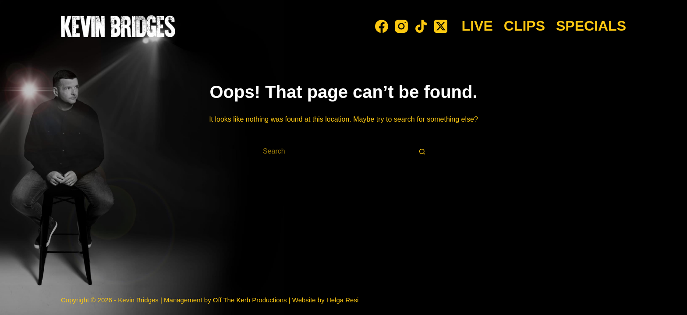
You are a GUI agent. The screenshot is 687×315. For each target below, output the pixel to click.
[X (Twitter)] (440, 26)
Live (477, 26)
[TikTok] (421, 26)
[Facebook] (381, 26)
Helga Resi (342, 300)
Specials (591, 26)
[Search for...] (335, 151)
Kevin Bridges (138, 300)
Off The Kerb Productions (250, 300)
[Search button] (422, 151)
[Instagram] (401, 26)
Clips (524, 26)
